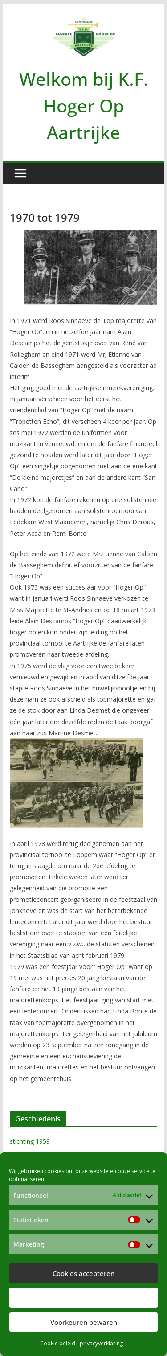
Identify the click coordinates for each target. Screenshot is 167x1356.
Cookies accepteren (83, 1273)
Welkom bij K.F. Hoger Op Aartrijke (83, 105)
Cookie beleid (57, 1343)
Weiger (84, 1297)
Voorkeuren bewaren (83, 1322)
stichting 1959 (30, 1141)
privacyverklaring (101, 1343)
